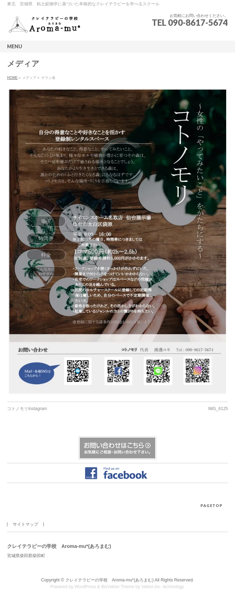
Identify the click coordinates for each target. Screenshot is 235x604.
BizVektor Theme (117, 586)
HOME (12, 78)
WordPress (85, 586)
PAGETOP (211, 505)
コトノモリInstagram (27, 408)
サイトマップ (25, 524)
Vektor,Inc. (151, 586)
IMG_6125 (218, 408)
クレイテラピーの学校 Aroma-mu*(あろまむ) (109, 580)
